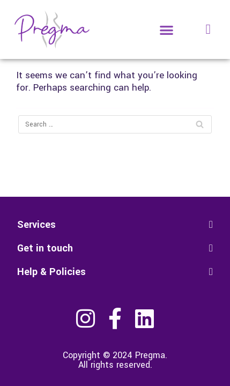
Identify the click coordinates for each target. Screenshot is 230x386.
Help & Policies (51, 272)
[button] (167, 30)
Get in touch (45, 248)
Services (36, 225)
